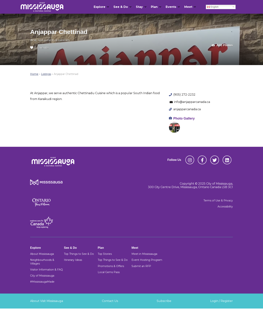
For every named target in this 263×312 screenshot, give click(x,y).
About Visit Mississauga (46, 301)
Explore (99, 7)
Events (171, 7)
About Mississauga (42, 254)
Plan (154, 7)
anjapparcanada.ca (187, 109)
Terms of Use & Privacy (218, 200)
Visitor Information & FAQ (46, 269)
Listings (46, 74)
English (212, 6)
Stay (139, 7)
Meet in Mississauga (144, 254)
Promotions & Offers (111, 266)
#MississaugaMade (42, 281)
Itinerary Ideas (73, 260)
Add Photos (222, 45)
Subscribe (164, 301)
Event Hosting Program (147, 260)
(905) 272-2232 (184, 94)
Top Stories (105, 254)
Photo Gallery (184, 118)
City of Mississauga (42, 275)
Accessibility (225, 206)
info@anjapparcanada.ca (192, 102)
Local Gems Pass (109, 272)
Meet (188, 7)
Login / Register (221, 301)
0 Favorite (39, 47)
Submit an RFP (141, 266)
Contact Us (110, 301)
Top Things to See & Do (79, 254)
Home (34, 74)
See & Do (120, 7)
